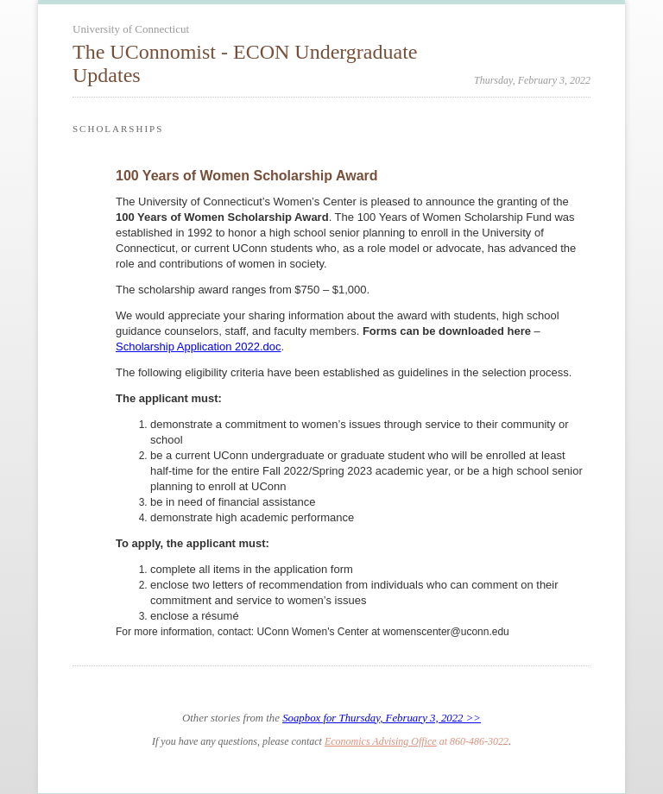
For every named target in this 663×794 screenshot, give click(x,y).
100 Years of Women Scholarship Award (247, 175)
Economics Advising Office (381, 741)
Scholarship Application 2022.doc (198, 346)
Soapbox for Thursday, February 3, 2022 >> (381, 718)
